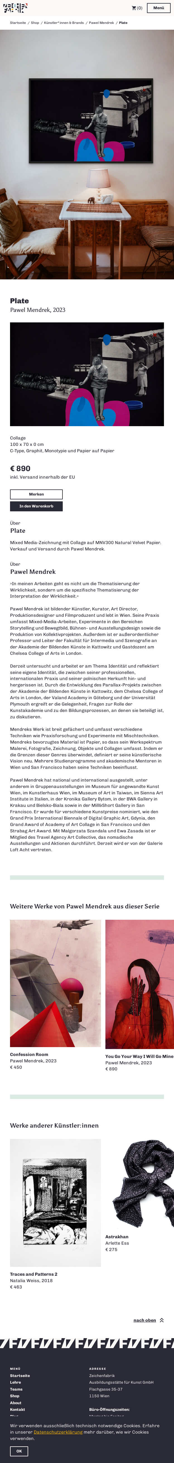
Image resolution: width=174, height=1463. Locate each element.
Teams (16, 1389)
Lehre (15, 1382)
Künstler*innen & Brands (64, 23)
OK (19, 1451)
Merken (36, 494)
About (15, 1403)
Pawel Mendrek (101, 23)
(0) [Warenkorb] (137, 8)
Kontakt (17, 1409)
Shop (35, 23)
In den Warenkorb (36, 506)
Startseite (18, 23)
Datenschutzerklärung (58, 1432)
